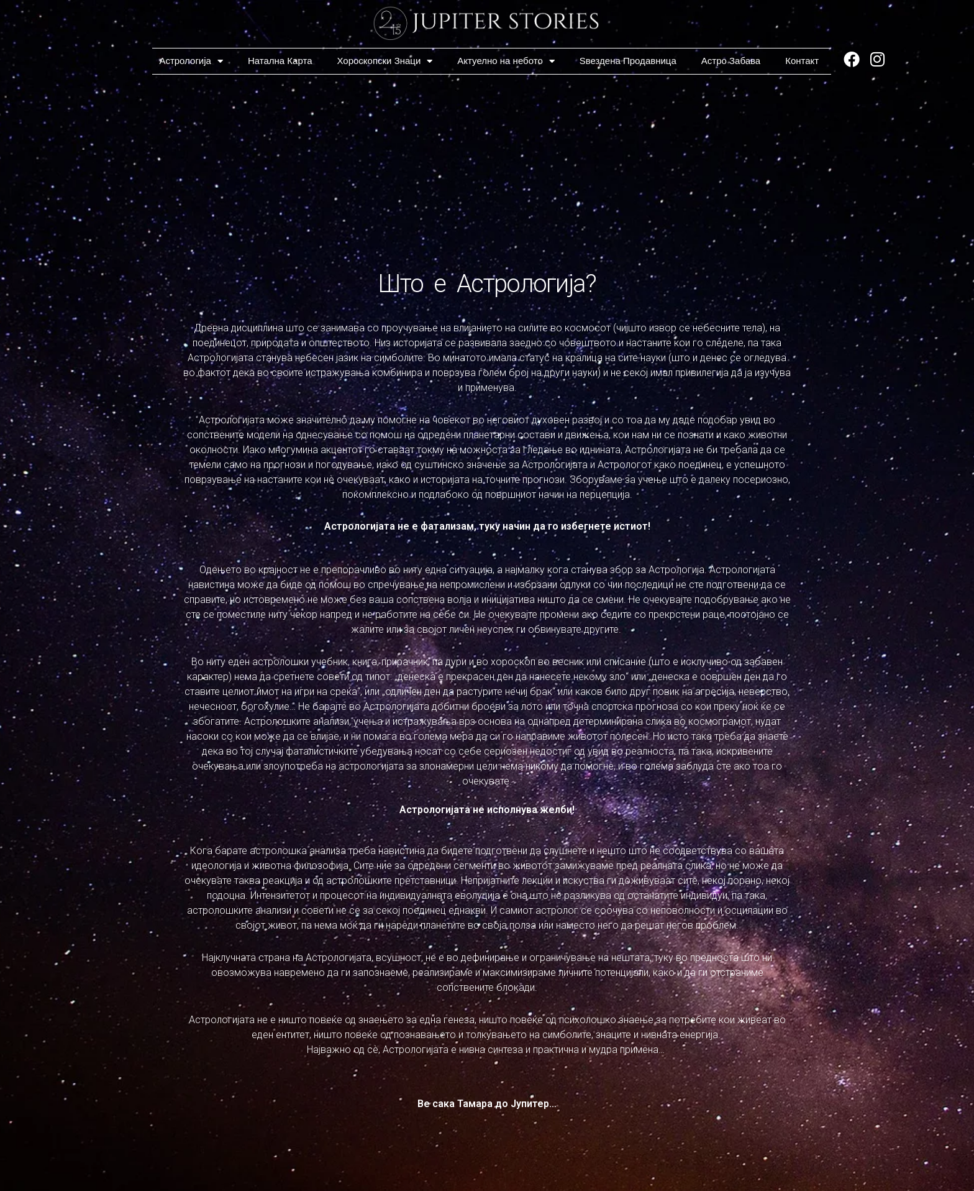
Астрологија (191, 61)
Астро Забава (730, 60)
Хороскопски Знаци (385, 61)
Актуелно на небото (505, 61)
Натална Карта (280, 60)
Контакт (802, 60)
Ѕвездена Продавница (628, 60)
